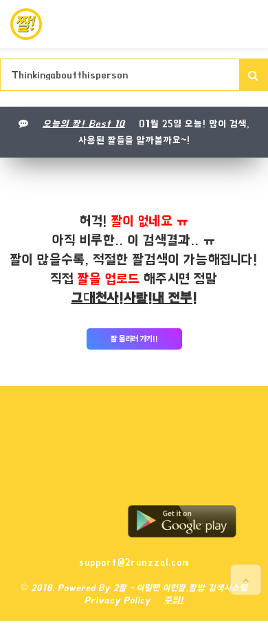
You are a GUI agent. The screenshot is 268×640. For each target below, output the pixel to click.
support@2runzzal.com (134, 562)
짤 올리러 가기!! (134, 338)
